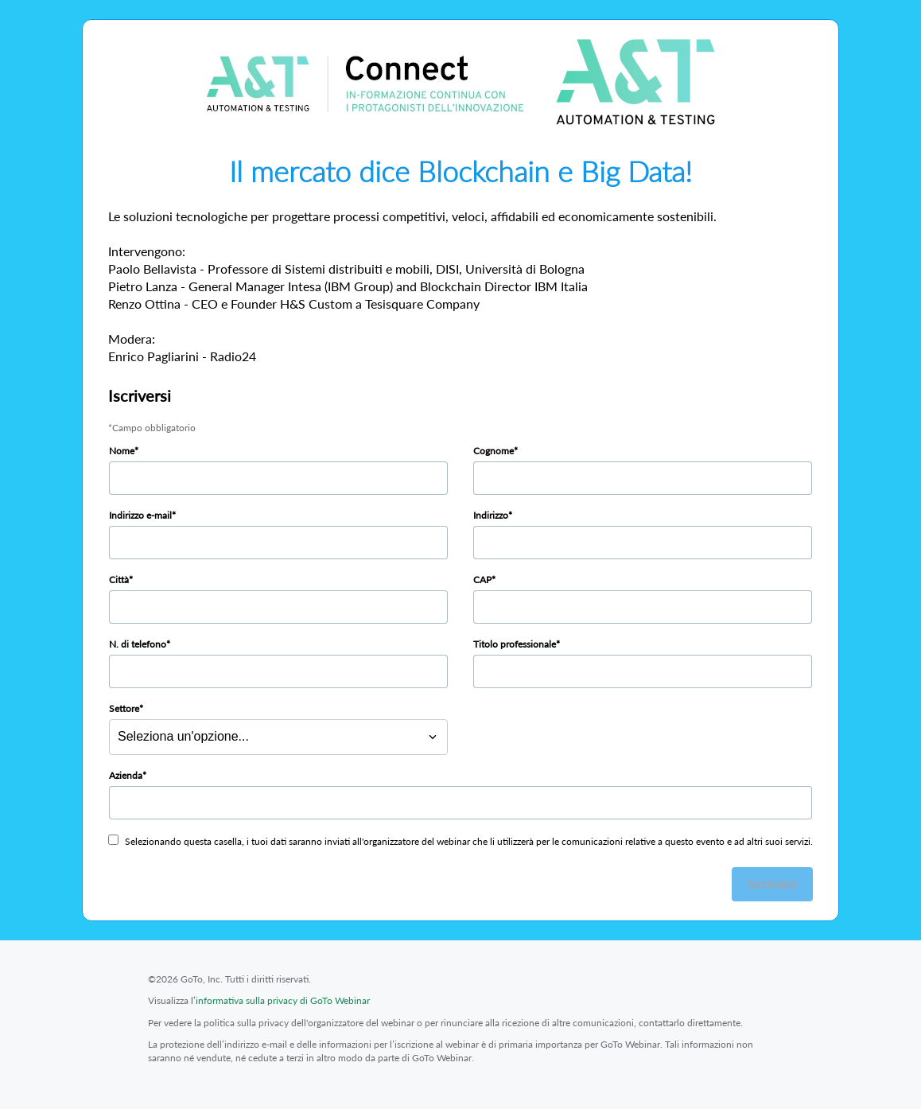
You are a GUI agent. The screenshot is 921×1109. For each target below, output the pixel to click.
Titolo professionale (514, 644)
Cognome (493, 451)
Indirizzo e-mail (140, 515)
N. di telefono (137, 644)
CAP (482, 580)
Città (119, 580)
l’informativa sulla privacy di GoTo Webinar (280, 1000)
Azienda (125, 775)
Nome (121, 451)
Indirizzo (490, 515)
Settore (124, 708)
